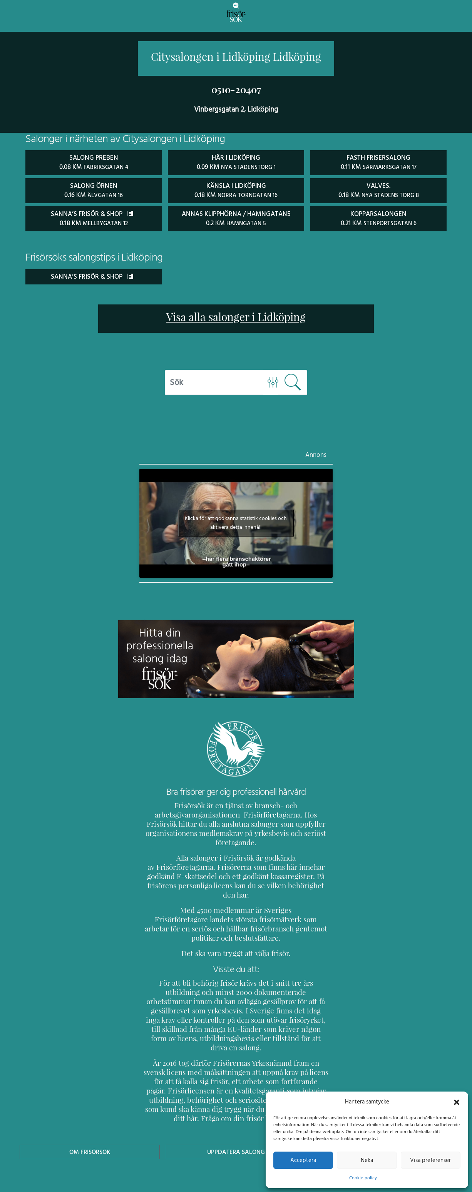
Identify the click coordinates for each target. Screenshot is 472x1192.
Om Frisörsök (89, 1113)
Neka (366, 1160)
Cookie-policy (363, 1178)
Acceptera (303, 1160)
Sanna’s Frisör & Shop (92, 275)
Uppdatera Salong (236, 1113)
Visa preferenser (430, 1160)
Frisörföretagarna (252, 813)
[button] (456, 1101)
